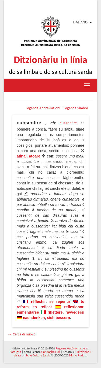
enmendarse (28, 312)
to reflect (42, 307)
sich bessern (58, 318)
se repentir (59, 301)
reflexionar (73, 307)
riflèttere (55, 312)
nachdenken (34, 318)
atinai (22, 156)
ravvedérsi (74, 312)
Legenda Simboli (76, 108)
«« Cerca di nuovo (22, 334)
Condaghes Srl (50, 352)
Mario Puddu (77, 355)
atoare (34, 156)
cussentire (68, 123)
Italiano (80, 22)
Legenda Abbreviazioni (43, 108)
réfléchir (38, 301)
